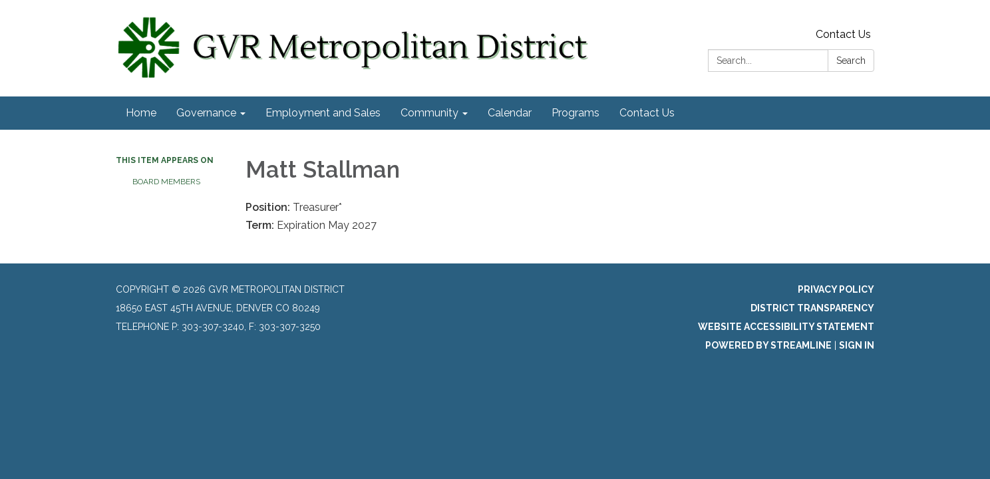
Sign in (856, 345)
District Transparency (812, 308)
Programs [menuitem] (575, 112)
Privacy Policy (836, 289)
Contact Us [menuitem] (647, 112)
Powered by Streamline (768, 345)
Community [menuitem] (429, 112)
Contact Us (843, 34)
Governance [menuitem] (206, 112)
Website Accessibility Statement (786, 326)
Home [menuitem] (141, 112)
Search (851, 60)
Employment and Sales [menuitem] (323, 112)
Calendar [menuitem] (510, 112)
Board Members (166, 181)
